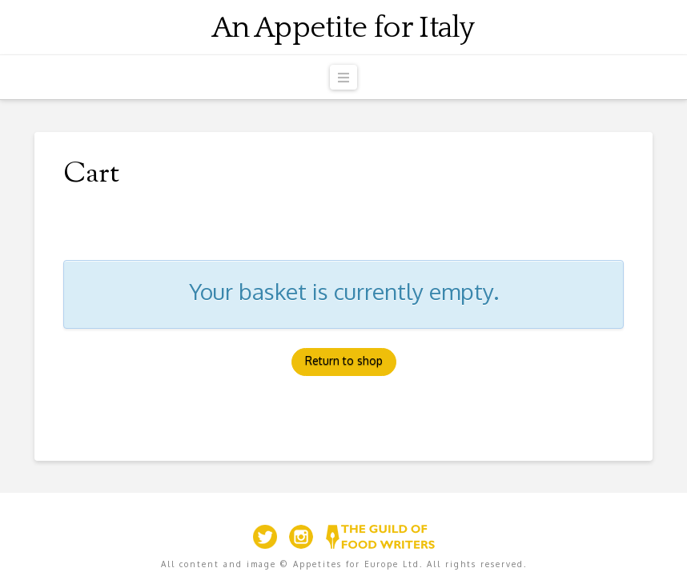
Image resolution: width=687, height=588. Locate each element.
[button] (343, 77)
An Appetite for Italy (343, 28)
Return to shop (344, 360)
